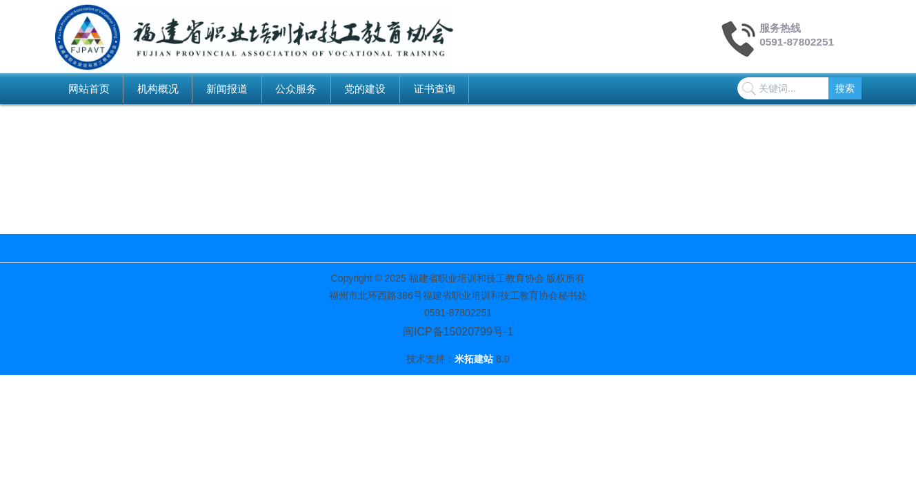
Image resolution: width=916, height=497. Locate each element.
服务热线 (780, 28)
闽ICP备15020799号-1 (458, 332)
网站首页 (89, 89)
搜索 (845, 88)
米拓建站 (475, 358)
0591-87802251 (796, 42)
